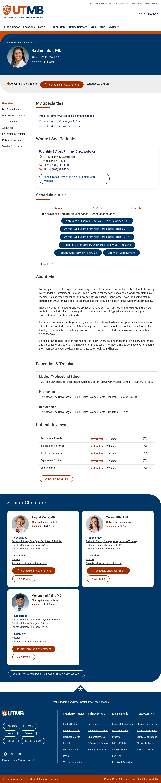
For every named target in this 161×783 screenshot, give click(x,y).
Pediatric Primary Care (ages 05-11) (59, 121)
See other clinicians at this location (29, 563)
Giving (11, 741)
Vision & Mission (145, 749)
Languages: (93, 83)
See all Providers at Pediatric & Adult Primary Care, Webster (46, 673)
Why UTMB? (98, 27)
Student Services (96, 737)
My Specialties (10, 109)
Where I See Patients (14, 115)
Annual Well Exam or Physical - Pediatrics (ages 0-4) (97, 221)
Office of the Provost (98, 743)
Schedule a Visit (11, 121)
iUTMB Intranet (33, 741)
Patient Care (58, 27)
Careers (28, 733)
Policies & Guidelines (122, 762)
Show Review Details (56, 478)
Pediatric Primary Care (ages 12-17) (59, 126)
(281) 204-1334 (61, 169)
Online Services (78, 27)
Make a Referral (151, 3)
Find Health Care (71, 730)
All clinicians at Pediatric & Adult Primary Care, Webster (70, 178)
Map (30, 726)
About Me (7, 127)
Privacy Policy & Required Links (120, 779)
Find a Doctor (146, 14)
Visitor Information (72, 762)
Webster (16, 559)
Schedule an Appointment (62, 84)
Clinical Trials (119, 743)
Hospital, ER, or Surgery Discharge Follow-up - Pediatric (97, 244)
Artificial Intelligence (147, 730)
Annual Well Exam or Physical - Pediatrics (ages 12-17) (97, 236)
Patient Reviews (11, 140)
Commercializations (147, 737)
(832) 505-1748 (61, 165)
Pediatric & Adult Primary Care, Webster (67, 151)
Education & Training (14, 133)
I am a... (42, 27)
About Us (12, 726)
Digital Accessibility (148, 779)
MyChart (113, 27)
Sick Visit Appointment (121, 252)
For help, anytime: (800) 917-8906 (99, 3)
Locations (29, 27)
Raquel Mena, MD (43, 517)
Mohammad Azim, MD (46, 595)
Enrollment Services (98, 730)
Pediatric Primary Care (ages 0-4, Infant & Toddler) (67, 115)
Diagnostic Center (146, 743)
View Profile (23, 578)
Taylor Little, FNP (117, 517)
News (10, 733)
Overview (7, 103)
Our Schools (94, 724)
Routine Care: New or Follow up (78, 252)
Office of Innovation (147, 724)
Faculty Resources (97, 749)
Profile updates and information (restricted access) (80, 702)
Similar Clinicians (12, 146)
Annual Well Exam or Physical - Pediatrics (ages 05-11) (97, 228)
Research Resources (122, 724)
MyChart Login (122, 3)
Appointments (136, 3)
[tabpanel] (97, 239)
